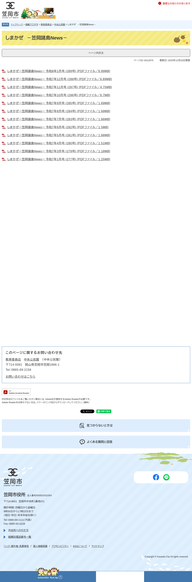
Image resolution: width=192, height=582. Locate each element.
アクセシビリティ (60, 546)
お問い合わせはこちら (20, 376)
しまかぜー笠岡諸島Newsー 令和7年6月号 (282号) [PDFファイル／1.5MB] (57, 127)
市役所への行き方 (18, 530)
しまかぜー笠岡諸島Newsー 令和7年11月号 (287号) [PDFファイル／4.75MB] (59, 87)
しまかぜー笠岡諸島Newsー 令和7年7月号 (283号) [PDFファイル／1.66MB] (58, 119)
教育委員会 (46, 24)
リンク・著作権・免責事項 (16, 546)
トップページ (17, 24)
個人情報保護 (40, 546)
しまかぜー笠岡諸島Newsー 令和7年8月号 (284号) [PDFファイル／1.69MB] (58, 111)
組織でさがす (31, 24)
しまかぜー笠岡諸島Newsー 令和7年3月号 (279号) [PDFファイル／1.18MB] (58, 151)
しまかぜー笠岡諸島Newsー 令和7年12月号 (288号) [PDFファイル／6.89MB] (59, 79)
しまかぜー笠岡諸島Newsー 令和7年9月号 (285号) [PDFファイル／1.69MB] (58, 103)
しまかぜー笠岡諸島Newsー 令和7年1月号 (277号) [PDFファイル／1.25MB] (58, 159)
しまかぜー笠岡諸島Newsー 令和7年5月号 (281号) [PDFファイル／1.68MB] (58, 135)
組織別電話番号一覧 (19, 536)
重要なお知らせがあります (176, 3)
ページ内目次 (96, 52)
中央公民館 (59, 24)
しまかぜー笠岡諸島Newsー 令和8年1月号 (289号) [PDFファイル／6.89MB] (58, 71)
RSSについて (80, 546)
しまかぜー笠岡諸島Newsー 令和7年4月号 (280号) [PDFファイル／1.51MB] (58, 143)
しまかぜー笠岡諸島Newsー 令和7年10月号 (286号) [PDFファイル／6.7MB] (58, 95)
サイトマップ (97, 546)
